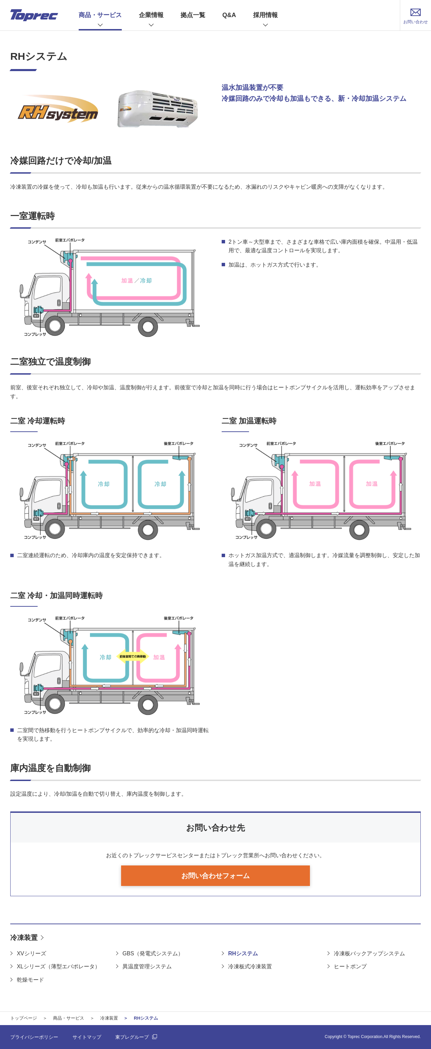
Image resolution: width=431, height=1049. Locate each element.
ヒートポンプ (350, 966)
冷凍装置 (24, 937)
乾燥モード (30, 980)
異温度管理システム (147, 966)
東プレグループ (132, 1037)
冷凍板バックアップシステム (369, 953)
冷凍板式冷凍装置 (250, 966)
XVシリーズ (31, 953)
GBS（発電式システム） (152, 953)
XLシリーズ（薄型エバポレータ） (58, 966)
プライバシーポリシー (34, 1037)
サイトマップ (87, 1037)
